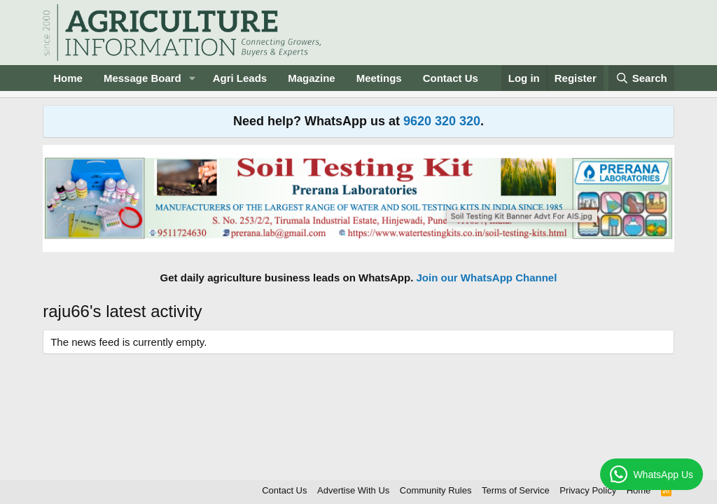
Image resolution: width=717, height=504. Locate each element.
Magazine (311, 78)
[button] (192, 78)
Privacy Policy (587, 490)
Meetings (379, 78)
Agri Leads (240, 78)
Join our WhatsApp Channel (487, 278)
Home (68, 78)
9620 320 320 (441, 121)
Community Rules (436, 490)
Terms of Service (516, 490)
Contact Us (450, 78)
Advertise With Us (353, 490)
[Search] (641, 78)
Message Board (142, 78)
